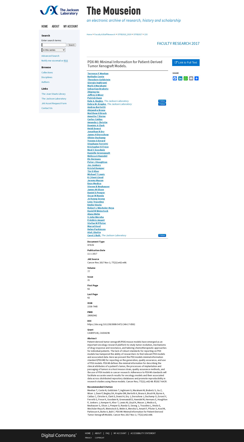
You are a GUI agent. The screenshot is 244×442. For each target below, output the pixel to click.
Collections (47, 72)
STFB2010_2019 (124, 34)
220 (145, 34)
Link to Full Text (186, 62)
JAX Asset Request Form (54, 103)
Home (89, 34)
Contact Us (47, 108)
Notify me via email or (55, 60)
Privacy (88, 438)
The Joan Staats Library (54, 94)
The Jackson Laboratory (54, 98)
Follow (162, 101)
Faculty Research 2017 (178, 43)
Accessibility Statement (143, 433)
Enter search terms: (52, 40)
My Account (120, 433)
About (98, 433)
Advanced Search (50, 56)
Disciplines (47, 77)
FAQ (107, 433)
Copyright (99, 438)
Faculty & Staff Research (104, 34)
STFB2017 (138, 34)
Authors (45, 82)
